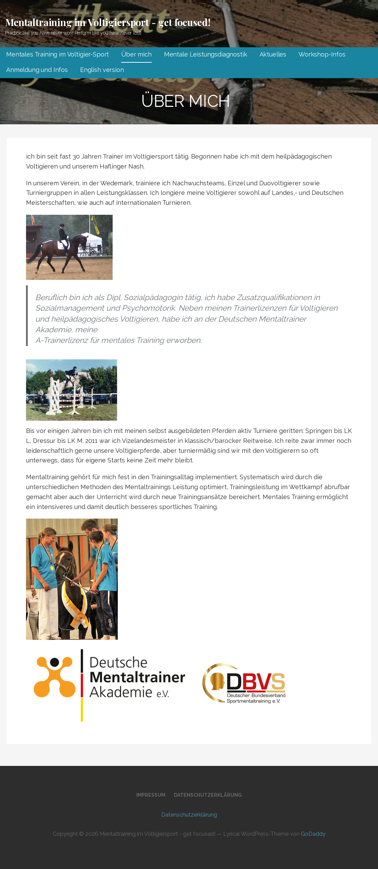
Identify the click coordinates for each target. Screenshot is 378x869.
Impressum (150, 795)
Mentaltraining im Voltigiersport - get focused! (107, 22)
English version (102, 69)
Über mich (136, 54)
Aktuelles (273, 54)
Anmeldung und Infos (37, 69)
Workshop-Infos (322, 54)
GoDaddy (313, 834)
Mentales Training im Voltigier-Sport (57, 54)
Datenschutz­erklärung (208, 795)
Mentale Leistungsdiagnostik (205, 54)
